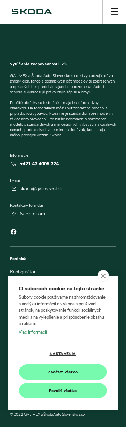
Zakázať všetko (63, 371)
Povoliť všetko (63, 390)
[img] (31, 12)
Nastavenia (63, 353)
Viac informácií (33, 332)
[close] (103, 276)
